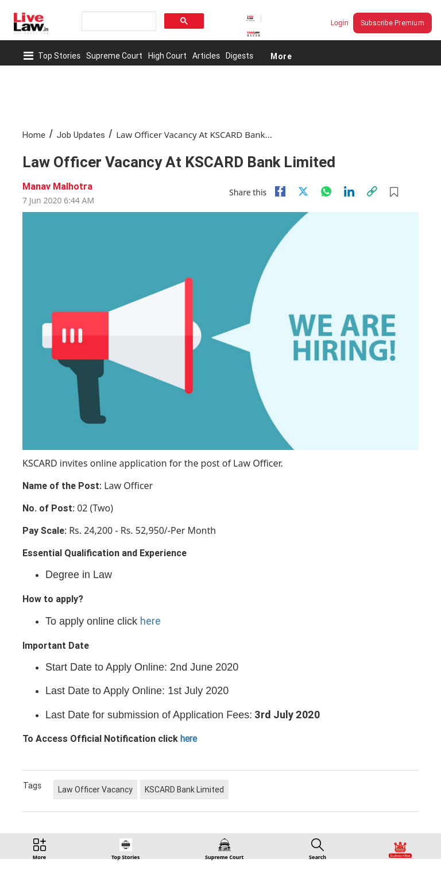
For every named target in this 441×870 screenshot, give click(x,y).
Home (33, 134)
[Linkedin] (349, 191)
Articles (206, 56)
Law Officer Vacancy (95, 789)
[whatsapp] (326, 191)
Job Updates (81, 134)
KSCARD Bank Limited (184, 789)
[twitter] (303, 191)
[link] (372, 191)
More (281, 56)
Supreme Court (114, 56)
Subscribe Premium (392, 22)
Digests (239, 56)
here (150, 621)
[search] (117, 21)
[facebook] (280, 191)
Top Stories (59, 56)
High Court (167, 56)
